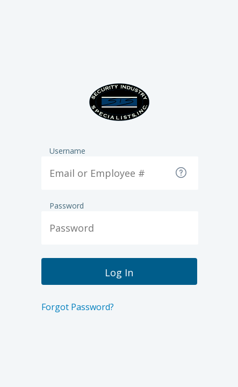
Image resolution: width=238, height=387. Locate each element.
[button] (182, 173)
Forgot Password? (77, 307)
